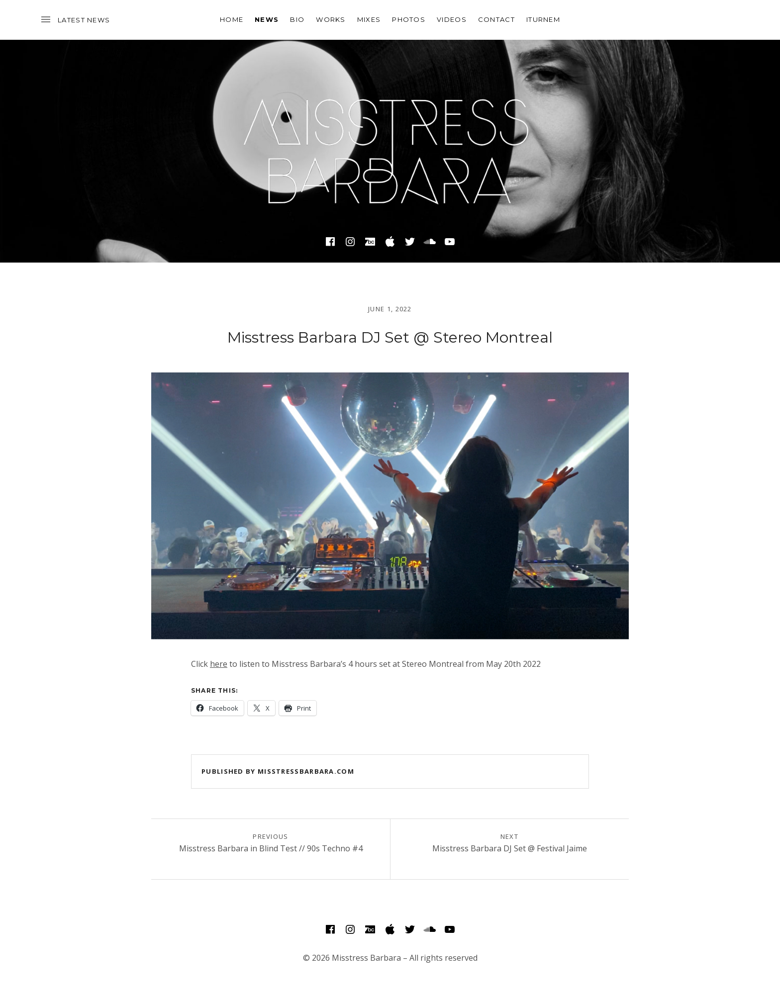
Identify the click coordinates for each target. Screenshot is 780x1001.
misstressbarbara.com (306, 771)
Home (231, 19)
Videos (452, 19)
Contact (496, 19)
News (267, 19)
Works (331, 19)
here (218, 663)
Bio (297, 19)
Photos (408, 19)
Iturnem (543, 19)
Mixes (369, 19)
